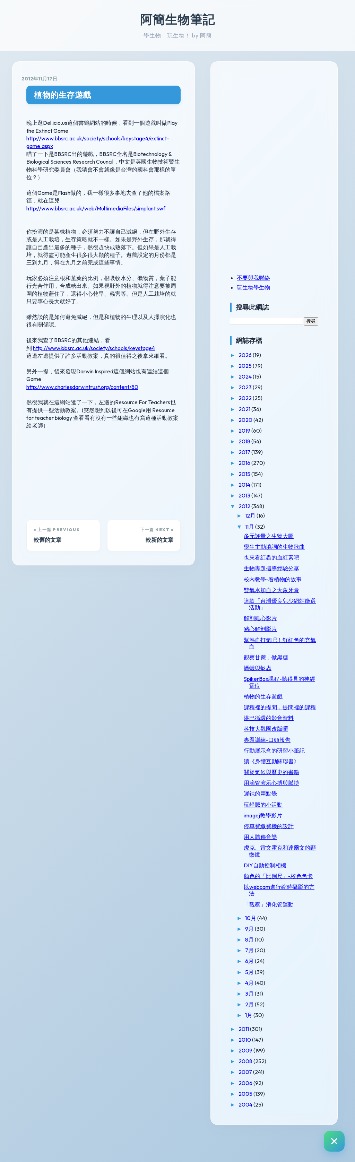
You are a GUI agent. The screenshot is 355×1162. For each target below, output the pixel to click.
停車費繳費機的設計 (285, 846)
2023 (262, 387)
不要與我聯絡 (269, 277)
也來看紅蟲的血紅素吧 (287, 564)
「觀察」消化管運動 (285, 930)
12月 (267, 515)
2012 (261, 506)
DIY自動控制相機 (281, 885)
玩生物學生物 (269, 287)
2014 (261, 484)
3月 (266, 1020)
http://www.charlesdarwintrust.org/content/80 (82, 363)
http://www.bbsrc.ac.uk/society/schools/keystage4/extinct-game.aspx (111, 138)
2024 (262, 376)
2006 (262, 1109)
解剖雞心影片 (276, 624)
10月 (267, 944)
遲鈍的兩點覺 (276, 813)
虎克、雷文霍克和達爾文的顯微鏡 (287, 871)
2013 (261, 495)
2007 (262, 1098)
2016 (261, 462)
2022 (262, 397)
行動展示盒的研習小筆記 (287, 767)
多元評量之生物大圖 (285, 535)
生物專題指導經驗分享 (287, 575)
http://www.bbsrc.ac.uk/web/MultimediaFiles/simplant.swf (95, 192)
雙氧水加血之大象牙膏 (287, 596)
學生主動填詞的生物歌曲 (287, 550)
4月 (266, 1009)
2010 (261, 1066)
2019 (261, 430)
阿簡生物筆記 (177, 19)
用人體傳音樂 (276, 856)
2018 (261, 441)
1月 (265, 1041)
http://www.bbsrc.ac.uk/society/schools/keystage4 (94, 332)
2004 (262, 1131)
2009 (262, 1077)
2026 (262, 355)
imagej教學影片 (279, 835)
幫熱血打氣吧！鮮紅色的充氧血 (287, 650)
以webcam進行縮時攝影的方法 (287, 916)
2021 (261, 409)
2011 (260, 1055)
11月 (266, 526)
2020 (262, 419)
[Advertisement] (289, 119)
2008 (262, 1087)
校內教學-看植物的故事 (289, 585)
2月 (266, 1030)
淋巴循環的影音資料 (285, 731)
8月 (266, 966)
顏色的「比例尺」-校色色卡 (289, 899)
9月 (266, 955)
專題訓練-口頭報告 (283, 752)
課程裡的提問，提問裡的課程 (287, 717)
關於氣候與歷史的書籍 (287, 792)
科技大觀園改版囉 (282, 742)
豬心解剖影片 (276, 635)
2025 (262, 365)
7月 (266, 976)
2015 (261, 473)
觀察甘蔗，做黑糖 (282, 663)
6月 (266, 987)
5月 (266, 998)
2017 (261, 452)
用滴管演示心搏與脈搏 (287, 802)
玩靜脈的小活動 (279, 824)
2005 (262, 1120)
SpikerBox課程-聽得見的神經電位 (287, 689)
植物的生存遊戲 (62, 95)
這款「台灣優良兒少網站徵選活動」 (287, 610)
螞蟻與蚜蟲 (274, 674)
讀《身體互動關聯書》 (287, 781)
